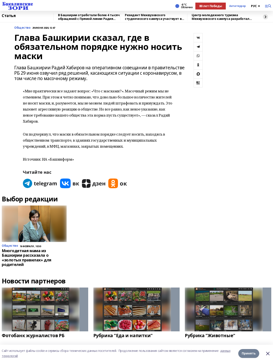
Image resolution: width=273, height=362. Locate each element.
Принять (249, 353)
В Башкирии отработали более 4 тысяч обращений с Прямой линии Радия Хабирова (88, 17)
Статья (9, 15)
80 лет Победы (210, 6)
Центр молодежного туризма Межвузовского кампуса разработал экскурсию (220, 17)
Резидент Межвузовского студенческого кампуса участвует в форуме (153, 17)
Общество (22, 28)
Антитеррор (237, 6)
